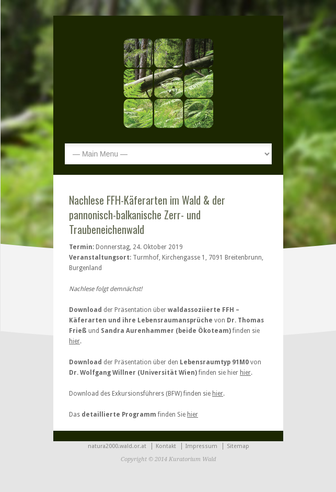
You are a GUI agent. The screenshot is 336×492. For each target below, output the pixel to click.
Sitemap (238, 446)
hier (74, 341)
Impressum (201, 446)
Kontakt (166, 446)
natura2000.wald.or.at (117, 446)
